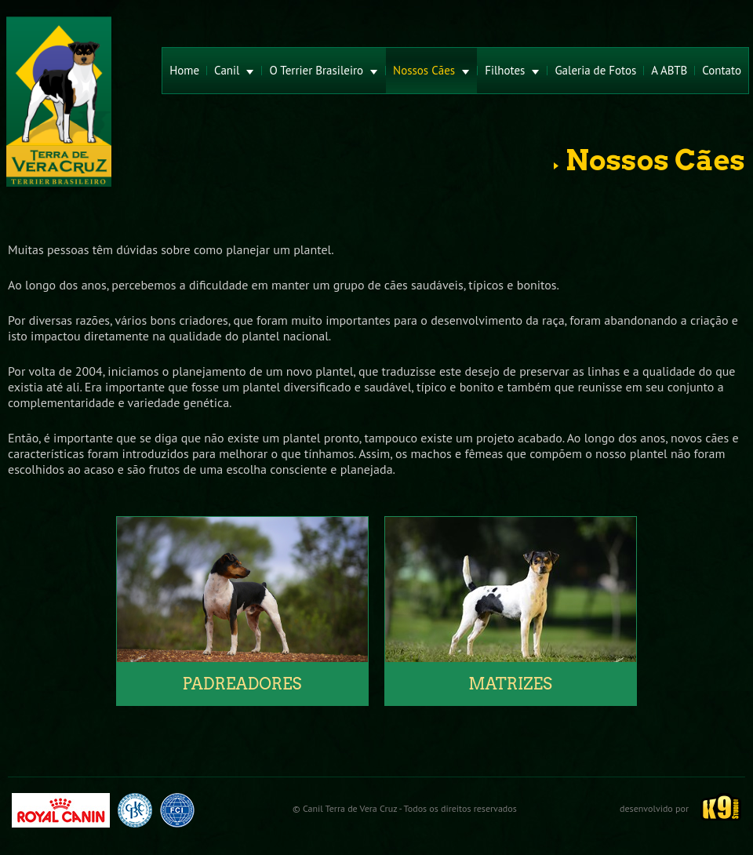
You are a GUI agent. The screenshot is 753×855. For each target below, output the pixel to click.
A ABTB (669, 70)
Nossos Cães (431, 70)
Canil (234, 70)
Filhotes (512, 70)
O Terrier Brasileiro (323, 70)
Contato (721, 70)
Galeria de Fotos (595, 70)
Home (184, 70)
